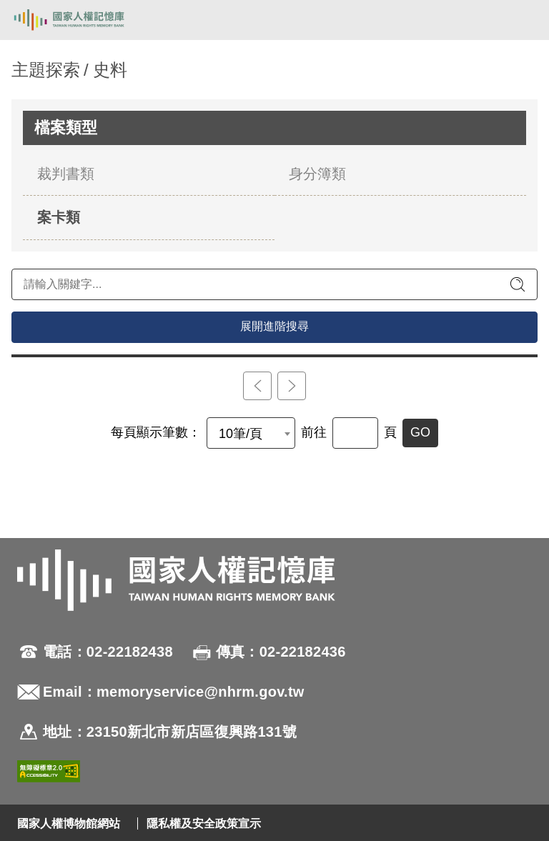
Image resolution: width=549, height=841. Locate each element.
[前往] (355, 433)
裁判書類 (65, 173)
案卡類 (58, 217)
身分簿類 (317, 173)
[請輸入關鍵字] (274, 284)
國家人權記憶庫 (83, 20)
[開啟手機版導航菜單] (522, 20)
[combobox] (251, 433)
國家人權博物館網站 (68, 823)
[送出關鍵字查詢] (517, 284)
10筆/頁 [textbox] (240, 434)
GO (420, 432)
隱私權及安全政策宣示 (204, 823)
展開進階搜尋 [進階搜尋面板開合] (274, 326)
